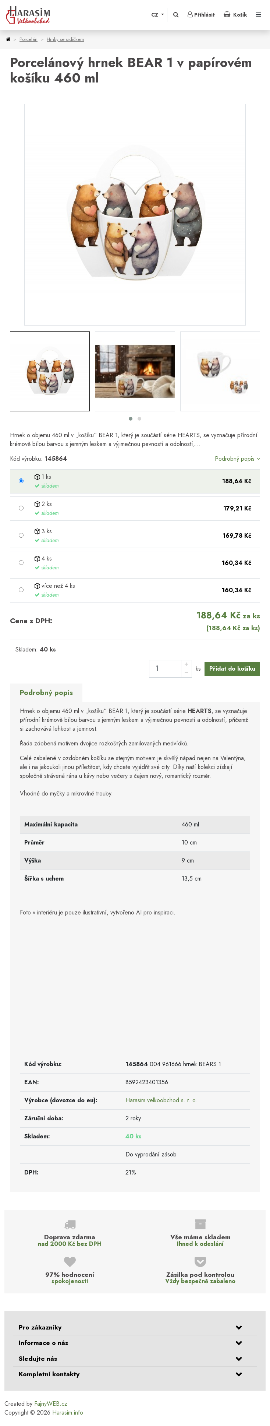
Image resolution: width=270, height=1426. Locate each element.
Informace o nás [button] (43, 1343)
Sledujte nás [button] (38, 1358)
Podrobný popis (237, 458)
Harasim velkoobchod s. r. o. (161, 1100)
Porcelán (28, 39)
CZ (155, 14)
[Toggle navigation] (258, 14)
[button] (176, 14)
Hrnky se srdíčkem (65, 39)
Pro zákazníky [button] (40, 1327)
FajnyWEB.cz (50, 1403)
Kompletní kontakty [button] (49, 1374)
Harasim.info (67, 1412)
